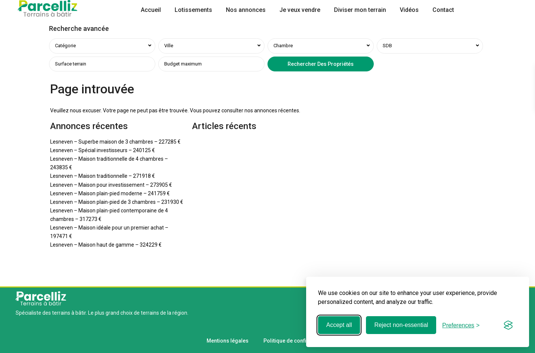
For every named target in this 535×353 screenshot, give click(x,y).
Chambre (283, 45)
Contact (443, 9)
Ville (168, 45)
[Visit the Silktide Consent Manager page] (508, 325)
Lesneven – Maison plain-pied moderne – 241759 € (110, 193)
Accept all (339, 325)
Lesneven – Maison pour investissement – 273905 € (111, 185)
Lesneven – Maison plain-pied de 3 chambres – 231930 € (116, 202)
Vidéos (409, 9)
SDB (387, 45)
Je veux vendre (299, 9)
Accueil (151, 9)
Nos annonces (246, 9)
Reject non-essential (401, 325)
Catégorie (65, 45)
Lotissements (193, 9)
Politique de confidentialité (296, 341)
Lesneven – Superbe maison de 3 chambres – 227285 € (115, 142)
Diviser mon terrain (360, 9)
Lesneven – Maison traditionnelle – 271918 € (102, 176)
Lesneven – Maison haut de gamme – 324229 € (106, 245)
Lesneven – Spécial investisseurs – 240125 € (102, 150)
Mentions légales (228, 341)
